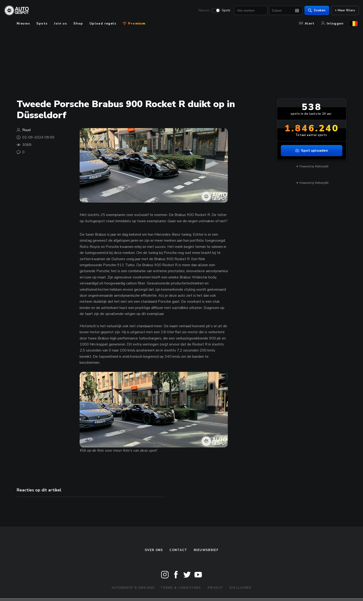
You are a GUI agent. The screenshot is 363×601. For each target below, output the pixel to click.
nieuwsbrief (206, 550)
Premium (134, 23)
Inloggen (332, 23)
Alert (307, 23)
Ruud (26, 130)
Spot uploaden (311, 150)
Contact (178, 550)
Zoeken (315, 10)
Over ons (154, 550)
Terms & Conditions (181, 588)
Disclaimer (240, 588)
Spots (224, 10)
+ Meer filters (343, 10)
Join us (60, 23)
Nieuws (202, 10)
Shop (78, 23)
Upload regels (103, 23)
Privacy (215, 588)
